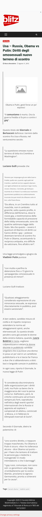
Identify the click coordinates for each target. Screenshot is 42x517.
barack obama (13, 489)
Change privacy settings (10, 515)
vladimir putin (24, 489)
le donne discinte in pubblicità (19, 346)
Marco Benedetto (10, 63)
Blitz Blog (6, 41)
